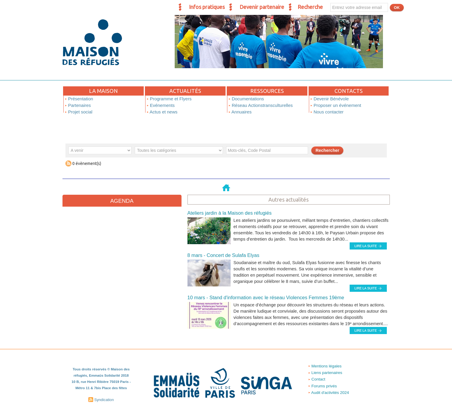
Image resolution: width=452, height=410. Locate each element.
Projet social (79, 111)
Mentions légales (325, 362)
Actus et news (162, 111)
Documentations (246, 98)
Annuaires (240, 111)
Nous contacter (327, 111)
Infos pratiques (207, 7)
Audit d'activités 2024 (329, 388)
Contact (316, 375)
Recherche (310, 7)
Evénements (160, 105)
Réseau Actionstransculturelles (260, 105)
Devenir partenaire (262, 7)
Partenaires (78, 105)
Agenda (121, 200)
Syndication (104, 394)
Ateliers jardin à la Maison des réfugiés (225, 210)
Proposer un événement (335, 105)
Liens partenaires (325, 368)
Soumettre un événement (377, 161)
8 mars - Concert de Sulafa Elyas (220, 252)
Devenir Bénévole (329, 98)
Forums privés (322, 381)
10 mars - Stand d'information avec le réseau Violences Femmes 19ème (258, 294)
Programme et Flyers (169, 98)
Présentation (79, 98)
